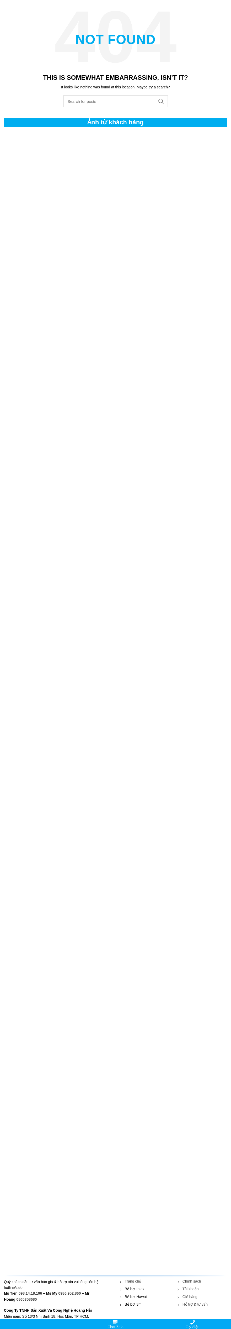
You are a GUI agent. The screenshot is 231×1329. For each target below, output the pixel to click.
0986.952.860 (69, 1293)
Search (161, 101)
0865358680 (26, 1299)
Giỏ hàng (189, 1297)
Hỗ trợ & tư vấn (195, 1304)
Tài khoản (190, 1289)
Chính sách (191, 1281)
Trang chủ (133, 1281)
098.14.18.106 (30, 1293)
